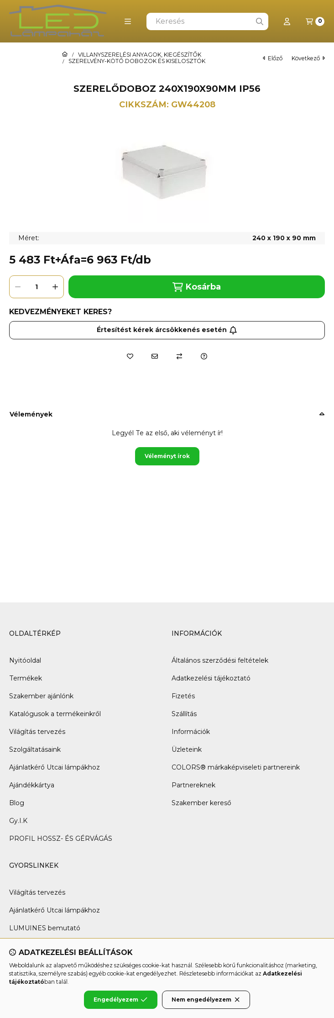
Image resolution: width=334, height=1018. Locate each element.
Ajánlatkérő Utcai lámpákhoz (54, 767)
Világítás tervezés (37, 732)
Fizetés (183, 696)
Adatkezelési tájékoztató (211, 678)
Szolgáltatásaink (35, 749)
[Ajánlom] (154, 356)
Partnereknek (193, 785)
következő (308, 58)
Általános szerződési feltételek (220, 660)
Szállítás (184, 714)
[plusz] (55, 287)
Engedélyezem (120, 999)
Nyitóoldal (25, 660)
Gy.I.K (18, 821)
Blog (16, 803)
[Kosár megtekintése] (315, 21)
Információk (191, 732)
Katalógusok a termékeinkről (55, 714)
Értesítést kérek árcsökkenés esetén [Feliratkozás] (167, 330)
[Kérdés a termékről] (204, 356)
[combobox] (207, 21)
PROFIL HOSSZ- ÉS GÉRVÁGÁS (60, 838)
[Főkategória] (65, 55)
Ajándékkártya (31, 785)
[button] (128, 21)
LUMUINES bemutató (44, 928)
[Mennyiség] (36, 287)
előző (272, 58)
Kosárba (196, 287)
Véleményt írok (167, 456)
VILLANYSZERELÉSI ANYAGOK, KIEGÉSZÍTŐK (139, 55)
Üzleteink (187, 749)
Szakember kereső (201, 803)
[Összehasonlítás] (179, 356)
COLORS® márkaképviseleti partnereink (236, 767)
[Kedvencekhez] (130, 356)
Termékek (25, 678)
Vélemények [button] (31, 414)
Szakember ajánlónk (41, 696)
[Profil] (287, 21)
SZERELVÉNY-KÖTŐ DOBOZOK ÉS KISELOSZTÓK (136, 61)
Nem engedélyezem (206, 999)
